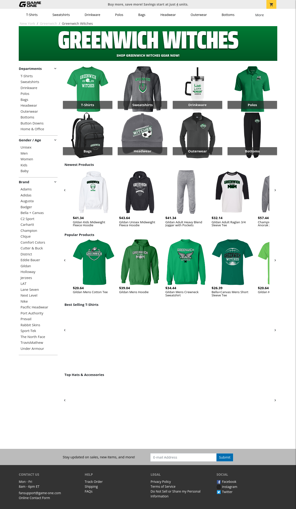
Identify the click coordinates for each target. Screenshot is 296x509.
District (26, 254)
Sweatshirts (61, 14)
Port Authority (32, 313)
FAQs (88, 491)
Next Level (29, 295)
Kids (24, 165)
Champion (29, 231)
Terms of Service (163, 486)
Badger (26, 207)
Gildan (26, 266)
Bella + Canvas (32, 213)
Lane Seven (30, 290)
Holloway (28, 272)
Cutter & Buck (32, 248)
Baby (25, 171)
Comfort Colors (33, 242)
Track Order (94, 481)
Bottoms (228, 14)
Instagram (226, 486)
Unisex (26, 147)
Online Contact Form (34, 498)
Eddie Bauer (30, 260)
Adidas (26, 195)
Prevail (26, 319)
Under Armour (32, 349)
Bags (141, 14)
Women (27, 159)
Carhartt (27, 225)
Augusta (27, 201)
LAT (24, 284)
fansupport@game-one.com (40, 493)
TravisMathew (32, 343)
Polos (119, 14)
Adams (26, 189)
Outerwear (199, 14)
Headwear (168, 14)
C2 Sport (27, 219)
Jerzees (26, 278)
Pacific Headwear (34, 307)
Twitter (224, 492)
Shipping (91, 486)
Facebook (226, 481)
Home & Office (32, 129)
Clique (26, 236)
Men (24, 153)
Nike (24, 301)
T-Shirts (31, 14)
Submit (225, 457)
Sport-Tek (28, 331)
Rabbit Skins (30, 325)
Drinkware (92, 14)
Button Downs (32, 123)
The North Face (33, 337)
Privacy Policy (161, 481)
